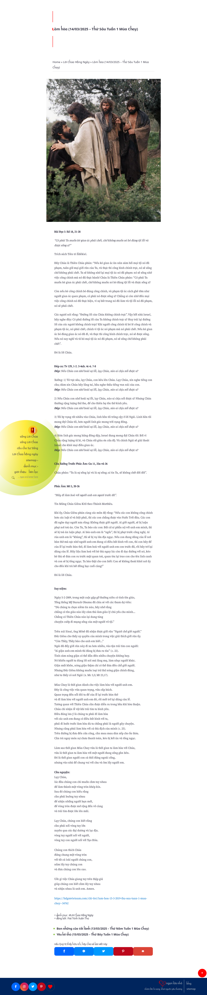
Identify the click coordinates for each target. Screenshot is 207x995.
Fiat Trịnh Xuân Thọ (78, 918)
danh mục (31, 466)
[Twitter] (103, 951)
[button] (202, 973)
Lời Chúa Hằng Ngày (82, 915)
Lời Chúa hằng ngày (25, 454)
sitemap (32, 460)
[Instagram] (24, 986)
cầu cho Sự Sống (27, 448)
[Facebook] (64, 951)
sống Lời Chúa (29, 436)
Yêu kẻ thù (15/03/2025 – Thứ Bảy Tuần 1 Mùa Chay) (93, 934)
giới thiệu (20, 472)
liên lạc (33, 472)
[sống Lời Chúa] (24, 430)
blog (189, 983)
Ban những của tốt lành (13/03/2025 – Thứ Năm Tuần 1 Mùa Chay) (103, 928)
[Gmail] (143, 951)
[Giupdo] (50, 986)
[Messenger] (84, 951)
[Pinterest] (123, 951)
